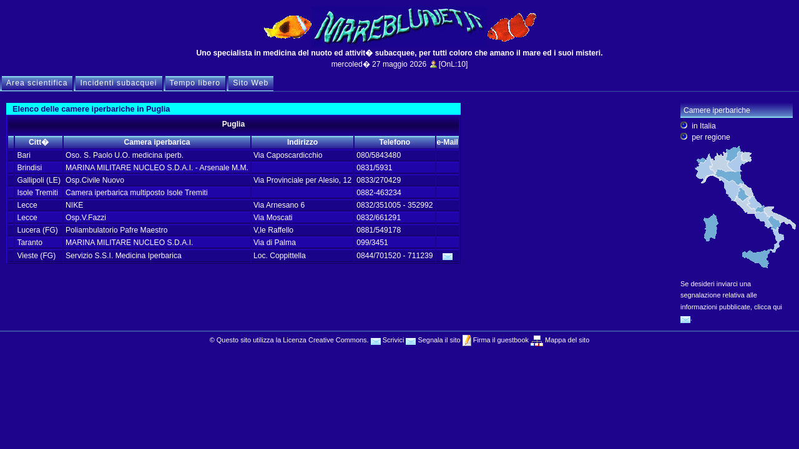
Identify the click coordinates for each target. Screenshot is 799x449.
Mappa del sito (566, 340)
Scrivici (387, 340)
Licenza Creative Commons (324, 340)
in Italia (704, 126)
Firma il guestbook (500, 340)
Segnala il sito (433, 340)
